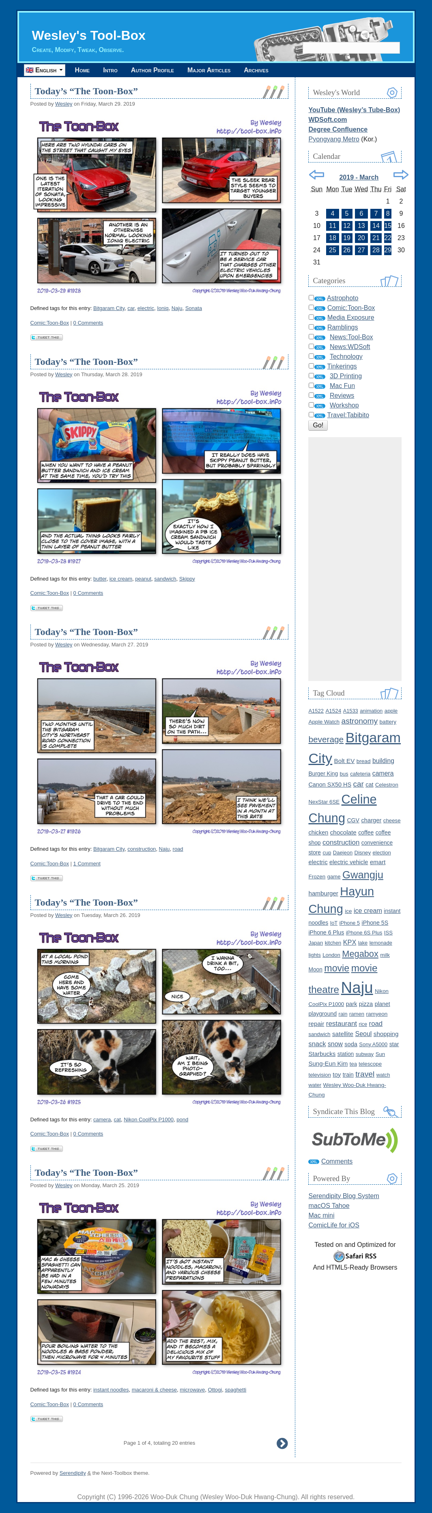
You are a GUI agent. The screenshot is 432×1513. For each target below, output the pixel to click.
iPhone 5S (375, 922)
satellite (342, 1033)
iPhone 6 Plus (326, 932)
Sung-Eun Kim (328, 1063)
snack (317, 1043)
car (130, 308)
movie (336, 968)
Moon (315, 970)
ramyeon (377, 1014)
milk (385, 955)
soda (350, 1044)
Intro (110, 70)
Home (82, 70)
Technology (346, 356)
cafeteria (360, 774)
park (351, 1004)
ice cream (121, 579)
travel (364, 1074)
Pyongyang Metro (333, 139)
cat (117, 1119)
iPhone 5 (350, 923)
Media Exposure (350, 317)
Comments (336, 1161)
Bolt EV (344, 760)
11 (332, 225)
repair (316, 1023)
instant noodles (111, 1390)
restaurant (341, 1023)
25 (332, 250)
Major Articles (208, 70)
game (334, 877)
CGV (353, 820)
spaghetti (235, 1390)
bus (344, 774)
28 (376, 250)
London (331, 955)
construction (141, 849)
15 (387, 225)
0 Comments (88, 323)
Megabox (360, 954)
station (345, 1054)
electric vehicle (348, 862)
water (314, 1085)
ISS (388, 933)
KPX (350, 942)
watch (383, 1075)
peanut (143, 579)
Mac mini (321, 1215)
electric (146, 308)
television (319, 1075)
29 (387, 250)
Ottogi (215, 1390)
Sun (380, 1054)
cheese (392, 820)
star (394, 1044)
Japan (315, 943)
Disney (363, 853)
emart (377, 861)
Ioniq (162, 308)
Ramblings (342, 327)
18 (332, 237)
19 (346, 237)
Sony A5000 (373, 1044)
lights (314, 955)
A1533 (350, 711)
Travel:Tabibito (348, 415)
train (348, 1074)
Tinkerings (342, 366)
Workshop (344, 405)
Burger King (323, 774)
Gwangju (362, 874)
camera (102, 1119)
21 (376, 237)
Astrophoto (342, 298)
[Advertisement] (355, 559)
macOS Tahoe (328, 1205)
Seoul (363, 1033)
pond (182, 1119)
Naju (177, 308)
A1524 (333, 711)
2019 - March (358, 177)
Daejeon (342, 853)
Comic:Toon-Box (49, 323)
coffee (366, 832)
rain (343, 1014)
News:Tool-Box (351, 337)
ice (348, 911)
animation (371, 711)
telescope (370, 1064)
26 (346, 250)
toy (337, 1074)
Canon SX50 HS (329, 784)
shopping (386, 1033)
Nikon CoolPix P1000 (149, 1119)
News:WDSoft (350, 346)
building (383, 760)
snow (335, 1043)
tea (353, 1064)
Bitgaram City (109, 308)
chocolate (343, 832)
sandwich (165, 579)
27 (361, 250)
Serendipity (73, 1473)
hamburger (323, 893)
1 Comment (87, 864)
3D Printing (346, 376)
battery (388, 722)
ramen (356, 1014)
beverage (326, 739)
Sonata (193, 308)
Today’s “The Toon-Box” (86, 91)
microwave (192, 1390)
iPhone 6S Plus (364, 933)
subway (365, 1054)
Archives (256, 70)
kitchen (333, 943)
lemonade (381, 943)
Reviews (342, 395)
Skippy (187, 579)
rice (363, 1024)
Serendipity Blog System (343, 1195)
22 (387, 237)
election (382, 853)
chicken (318, 832)
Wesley (63, 104)
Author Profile (152, 70)
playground (322, 1013)
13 (361, 225)
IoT (334, 923)
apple (391, 711)
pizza (366, 1004)
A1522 (315, 711)
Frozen (316, 877)
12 (346, 225)
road (178, 849)
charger (371, 820)
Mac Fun (342, 385)
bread (364, 761)
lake (363, 943)
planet (382, 1004)
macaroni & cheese (154, 1390)
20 (361, 237)
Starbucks (321, 1053)
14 (376, 225)
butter (100, 579)
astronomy (359, 721)
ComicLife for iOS (333, 1225)
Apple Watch (324, 722)
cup (326, 853)
